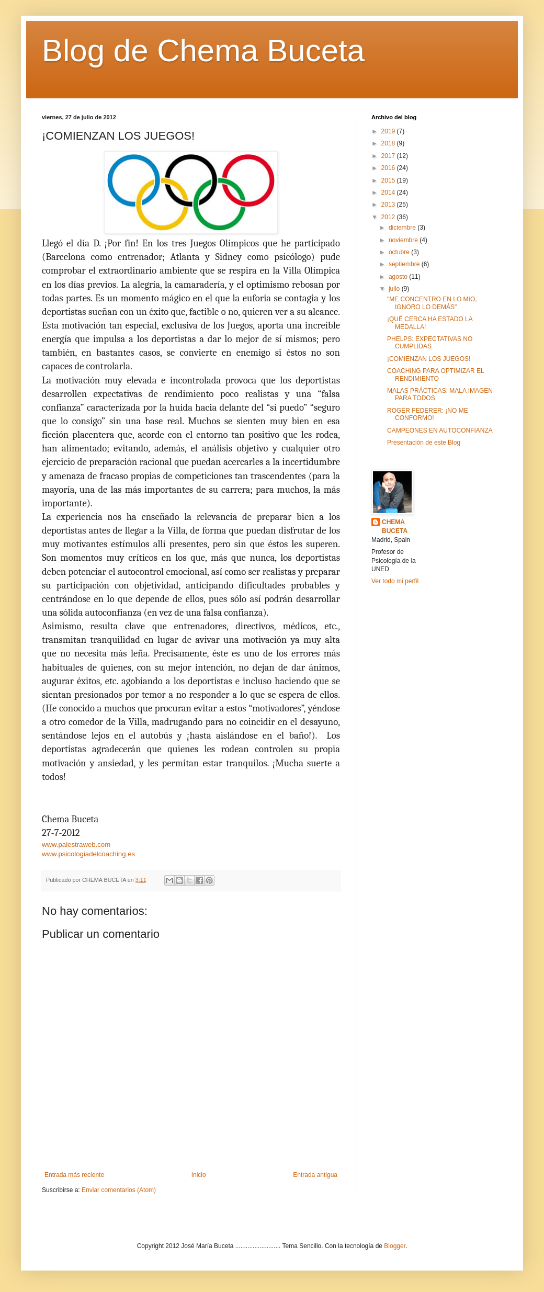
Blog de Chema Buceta (203, 50)
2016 (389, 168)
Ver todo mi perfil (394, 581)
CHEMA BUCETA (394, 526)
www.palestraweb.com (76, 844)
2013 (389, 204)
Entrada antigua (315, 1174)
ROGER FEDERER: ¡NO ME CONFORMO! (427, 414)
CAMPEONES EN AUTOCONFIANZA (440, 430)
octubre (400, 252)
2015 (389, 180)
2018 (389, 143)
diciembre (403, 227)
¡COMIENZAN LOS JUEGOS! (428, 358)
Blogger (394, 1246)
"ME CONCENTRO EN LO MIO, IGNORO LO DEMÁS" (432, 303)
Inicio (198, 1174)
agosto (399, 276)
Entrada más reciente (74, 1174)
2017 (389, 156)
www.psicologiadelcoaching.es (88, 854)
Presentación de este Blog (423, 442)
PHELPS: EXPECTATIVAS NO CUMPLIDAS (429, 342)
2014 (389, 192)
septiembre (405, 264)
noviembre (404, 240)
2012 (389, 217)
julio (395, 288)
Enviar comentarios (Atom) (119, 1190)
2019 (389, 131)
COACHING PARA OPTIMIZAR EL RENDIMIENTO (435, 374)
